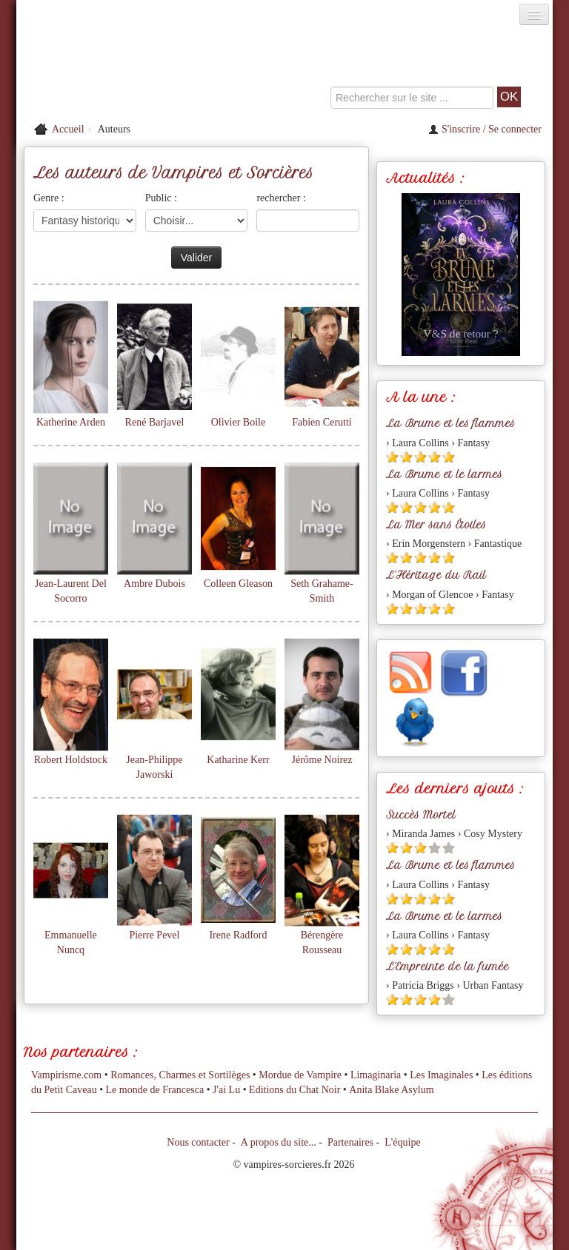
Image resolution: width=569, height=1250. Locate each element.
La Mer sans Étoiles (436, 525)
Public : (161, 198)
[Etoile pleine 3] (420, 457)
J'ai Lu (226, 1089)
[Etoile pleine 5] (448, 457)
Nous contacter (198, 1142)
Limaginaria (375, 1075)
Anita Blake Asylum (391, 1089)
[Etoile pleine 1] (392, 457)
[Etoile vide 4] (434, 847)
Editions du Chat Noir (294, 1089)
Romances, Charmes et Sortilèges (180, 1075)
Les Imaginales (441, 1075)
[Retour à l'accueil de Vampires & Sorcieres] (100, 69)
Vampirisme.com (66, 1075)
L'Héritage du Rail (436, 575)
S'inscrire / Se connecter (485, 129)
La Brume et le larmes (444, 474)
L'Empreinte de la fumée (447, 966)
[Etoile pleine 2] (406, 457)
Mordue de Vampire (300, 1075)
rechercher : (280, 198)
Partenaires (350, 1142)
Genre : (48, 198)
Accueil (68, 129)
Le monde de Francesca (155, 1089)
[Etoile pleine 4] (434, 457)
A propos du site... (278, 1142)
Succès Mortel (421, 815)
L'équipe (402, 1142)
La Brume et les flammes (450, 423)
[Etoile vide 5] (448, 847)
